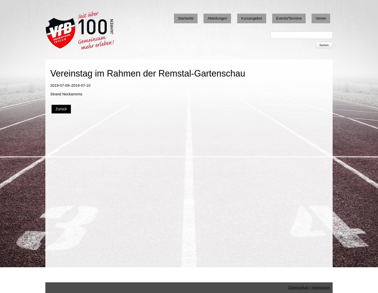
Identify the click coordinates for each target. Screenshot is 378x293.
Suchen (324, 45)
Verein (321, 18)
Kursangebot (251, 18)
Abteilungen (217, 18)
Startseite (186, 18)
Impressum (321, 287)
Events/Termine (289, 18)
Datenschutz (298, 287)
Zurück (61, 109)
